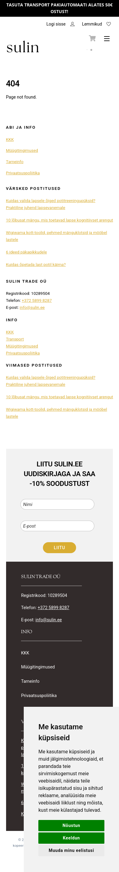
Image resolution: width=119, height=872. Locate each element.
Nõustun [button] (71, 825)
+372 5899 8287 (37, 300)
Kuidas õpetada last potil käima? (36, 264)
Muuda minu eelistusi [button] (71, 850)
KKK (10, 139)
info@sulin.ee (32, 307)
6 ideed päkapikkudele (26, 251)
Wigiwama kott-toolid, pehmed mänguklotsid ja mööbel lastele (56, 236)
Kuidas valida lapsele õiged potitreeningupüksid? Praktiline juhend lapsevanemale (51, 204)
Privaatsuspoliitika (23, 172)
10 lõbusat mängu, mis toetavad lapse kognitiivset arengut (59, 220)
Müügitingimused (22, 150)
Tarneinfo (14, 161)
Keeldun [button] (71, 837)
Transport (15, 339)
